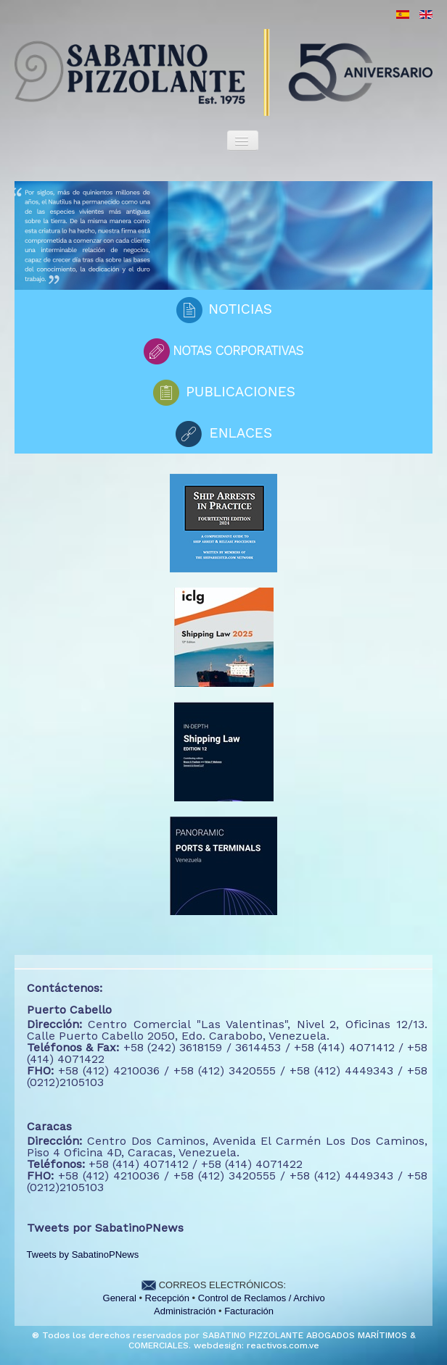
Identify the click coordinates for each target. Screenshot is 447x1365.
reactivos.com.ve (283, 1345)
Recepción (167, 1298)
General (119, 1298)
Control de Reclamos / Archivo (261, 1298)
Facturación (249, 1311)
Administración (185, 1311)
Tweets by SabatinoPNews (83, 1254)
